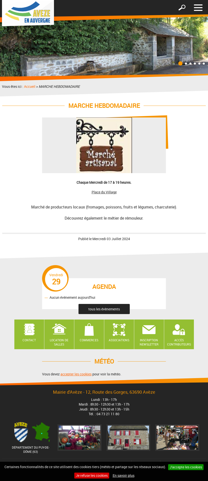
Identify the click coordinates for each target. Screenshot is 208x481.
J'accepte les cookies (186, 467)
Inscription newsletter (149, 342)
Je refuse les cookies (92, 475)
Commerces (89, 340)
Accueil (29, 86)
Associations (119, 340)
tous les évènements (104, 309)
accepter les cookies (76, 374)
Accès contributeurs (179, 342)
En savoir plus (123, 475)
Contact (29, 340)
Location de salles (59, 342)
